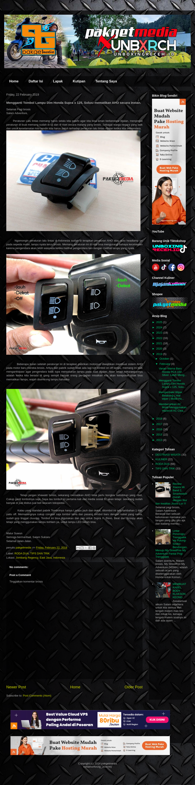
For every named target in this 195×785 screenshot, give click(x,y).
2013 (159, 440)
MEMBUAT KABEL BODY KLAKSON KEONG (179, 590)
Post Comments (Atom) (37, 695)
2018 (159, 418)
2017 (159, 424)
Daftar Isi (36, 81)
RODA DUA (21, 553)
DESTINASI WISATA (168, 454)
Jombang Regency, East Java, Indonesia (40, 557)
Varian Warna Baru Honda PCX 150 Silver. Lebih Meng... (173, 372)
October (165, 358)
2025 (159, 322)
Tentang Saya (106, 81)
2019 (159, 354)
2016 (159, 429)
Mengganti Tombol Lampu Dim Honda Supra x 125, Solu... (172, 384)
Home (13, 81)
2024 (159, 327)
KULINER (161, 459)
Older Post (134, 687)
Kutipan (79, 81)
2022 (159, 338)
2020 (159, 348)
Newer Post (16, 687)
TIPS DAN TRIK (40, 553)
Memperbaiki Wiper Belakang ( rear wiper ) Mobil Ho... (171, 395)
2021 (159, 343)
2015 (159, 434)
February (165, 363)
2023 (159, 332)
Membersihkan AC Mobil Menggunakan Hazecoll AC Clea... (172, 407)
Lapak (58, 81)
